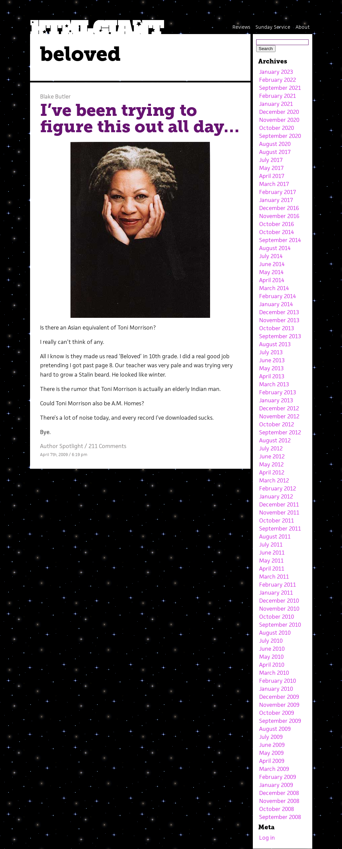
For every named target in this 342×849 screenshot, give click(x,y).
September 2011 (280, 528)
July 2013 (271, 352)
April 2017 (271, 176)
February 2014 (277, 296)
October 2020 (276, 128)
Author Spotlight (61, 446)
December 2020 (279, 112)
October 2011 (276, 520)
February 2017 (277, 192)
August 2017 (275, 152)
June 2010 (272, 648)
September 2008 (280, 817)
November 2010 (279, 608)
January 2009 (276, 785)
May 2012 (271, 464)
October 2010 (276, 616)
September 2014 (280, 240)
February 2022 (277, 79)
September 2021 (280, 87)
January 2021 (276, 104)
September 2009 (280, 720)
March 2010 (274, 672)
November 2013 (279, 320)
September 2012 (280, 432)
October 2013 (276, 328)
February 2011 (277, 584)
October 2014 (276, 232)
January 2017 (276, 200)
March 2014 (274, 288)
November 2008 (279, 801)
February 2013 (277, 392)
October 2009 (276, 712)
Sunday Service (272, 27)
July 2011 (271, 544)
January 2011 (276, 592)
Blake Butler (55, 96)
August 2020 (275, 144)
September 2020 (280, 136)
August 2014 (275, 248)
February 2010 (277, 680)
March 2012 (274, 480)
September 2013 (280, 336)
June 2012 (272, 456)
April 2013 (271, 376)
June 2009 (272, 745)
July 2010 (271, 640)
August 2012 (275, 440)
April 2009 (271, 761)
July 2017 (271, 160)
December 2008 (279, 793)
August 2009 (275, 728)
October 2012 (276, 424)
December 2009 (279, 696)
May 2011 (271, 560)
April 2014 (271, 280)
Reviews (241, 27)
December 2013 (279, 312)
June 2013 (272, 360)
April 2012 (271, 472)
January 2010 (276, 688)
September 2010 (280, 624)
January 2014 (276, 304)
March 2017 (274, 184)
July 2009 (271, 736)
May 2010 (271, 656)
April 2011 (271, 568)
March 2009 (274, 769)
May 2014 (271, 272)
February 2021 (277, 95)
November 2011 (279, 512)
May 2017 (271, 168)
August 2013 (275, 344)
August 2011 (275, 536)
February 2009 (277, 777)
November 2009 (279, 704)
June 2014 (272, 264)
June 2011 (272, 552)
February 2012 (277, 488)
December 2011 (279, 504)
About (303, 27)
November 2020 (279, 120)
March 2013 (274, 384)
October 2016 (276, 224)
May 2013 (271, 368)
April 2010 (271, 664)
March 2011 (274, 576)
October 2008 (276, 809)
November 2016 (279, 216)
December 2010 (279, 600)
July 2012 (271, 448)
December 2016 (279, 208)
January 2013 (276, 400)
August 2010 (275, 632)
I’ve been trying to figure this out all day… (139, 118)
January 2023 (276, 71)
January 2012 (276, 496)
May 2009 (271, 753)
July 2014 (271, 256)
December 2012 (279, 408)
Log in (267, 837)
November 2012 (279, 416)
